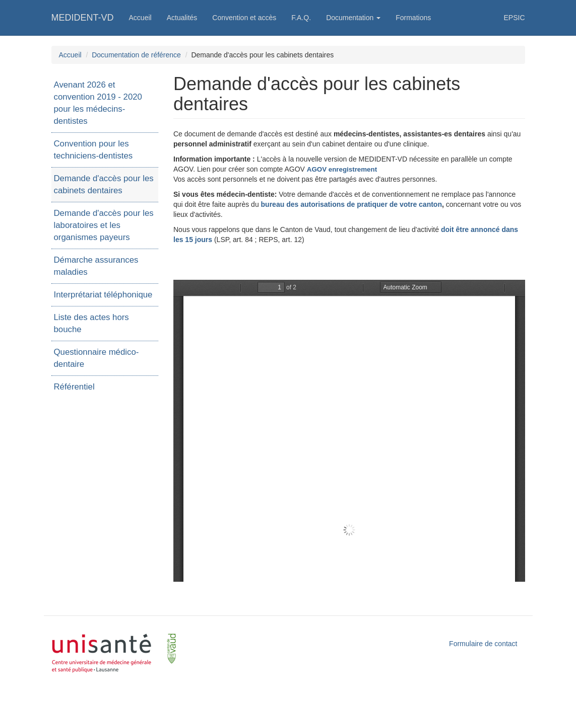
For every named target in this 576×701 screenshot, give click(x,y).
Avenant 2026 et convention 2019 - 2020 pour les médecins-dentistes (98, 103)
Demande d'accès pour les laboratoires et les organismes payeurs (104, 225)
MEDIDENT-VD (82, 18)
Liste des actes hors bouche (91, 323)
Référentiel (74, 387)
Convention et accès (244, 18)
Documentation (353, 18)
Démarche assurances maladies (96, 266)
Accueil (140, 18)
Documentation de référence (136, 55)
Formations (413, 18)
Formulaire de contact (483, 644)
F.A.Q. (301, 18)
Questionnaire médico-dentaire (96, 358)
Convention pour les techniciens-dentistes (93, 150)
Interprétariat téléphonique (103, 294)
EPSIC (514, 18)
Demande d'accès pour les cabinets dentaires (104, 184)
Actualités (182, 18)
